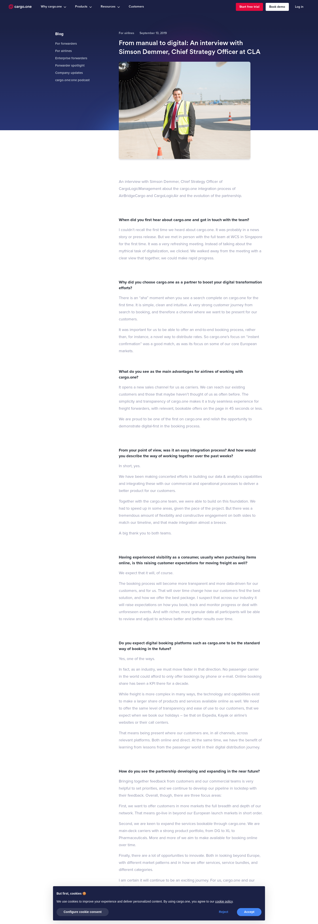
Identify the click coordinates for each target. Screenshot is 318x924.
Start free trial (249, 7)
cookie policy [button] (224, 901)
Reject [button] (223, 912)
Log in (299, 7)
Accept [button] (249, 912)
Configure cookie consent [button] (83, 912)
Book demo (277, 7)
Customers (136, 6)
